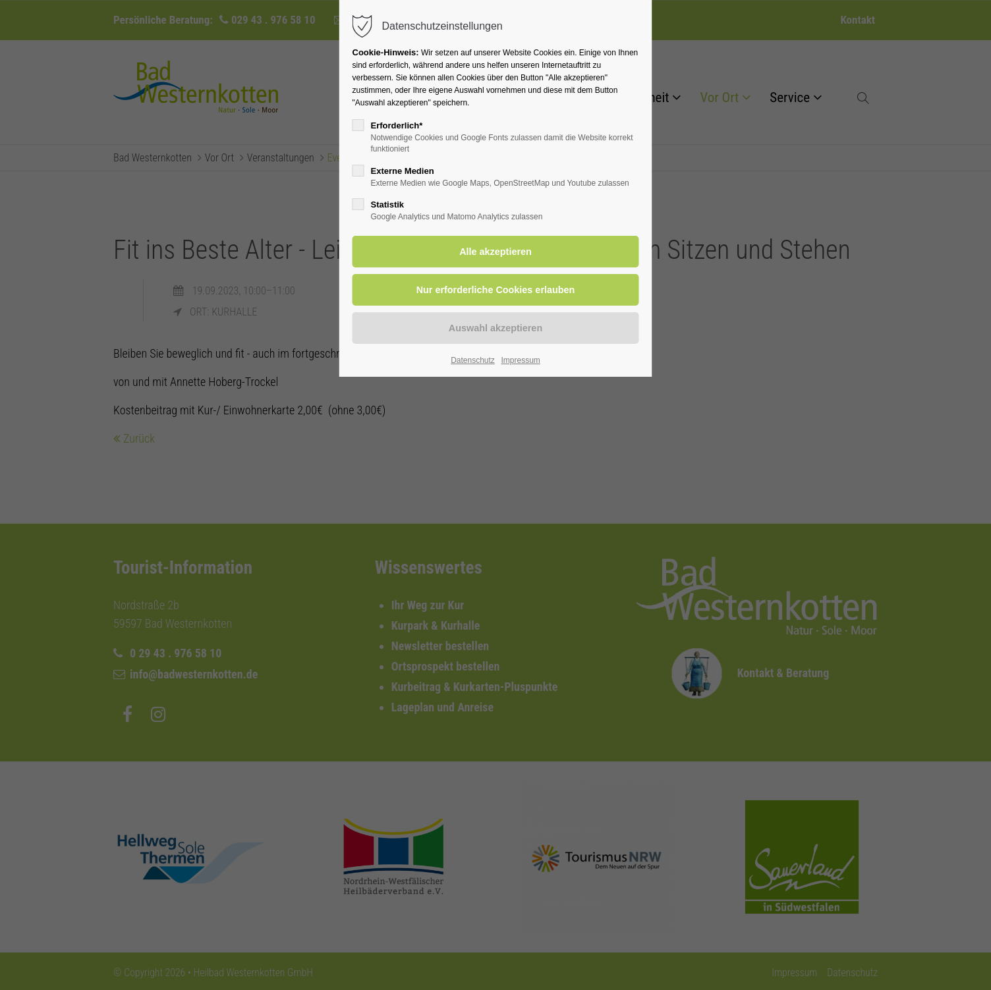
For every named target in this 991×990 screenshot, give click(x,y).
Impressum (520, 360)
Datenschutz (473, 360)
